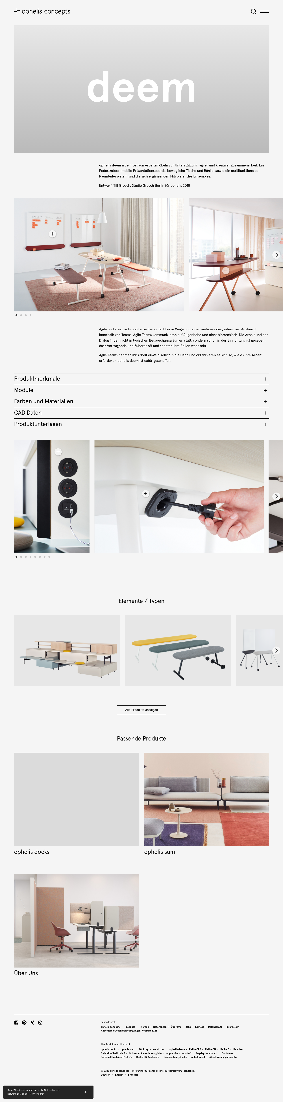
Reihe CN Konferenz (147, 1057)
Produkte (130, 1027)
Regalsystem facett (206, 1053)
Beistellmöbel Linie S (113, 1053)
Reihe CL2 (195, 1049)
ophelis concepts (110, 1027)
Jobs (188, 1027)
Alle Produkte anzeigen (141, 710)
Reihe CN (210, 1049)
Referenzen (160, 1027)
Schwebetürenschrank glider (145, 1053)
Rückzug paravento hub (152, 1049)
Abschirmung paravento (223, 1057)
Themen (144, 1027)
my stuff (186, 1053)
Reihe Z (224, 1049)
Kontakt (199, 1027)
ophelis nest (198, 1057)
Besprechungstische (175, 1057)
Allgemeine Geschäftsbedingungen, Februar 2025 (129, 1031)
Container (227, 1053)
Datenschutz (215, 1027)
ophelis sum (127, 1049)
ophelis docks (108, 1049)
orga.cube (172, 1053)
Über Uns (176, 1027)
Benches (238, 1049)
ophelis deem (177, 1049)
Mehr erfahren (37, 1097)
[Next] (276, 255)
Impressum (233, 1027)
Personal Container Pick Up (116, 1057)
